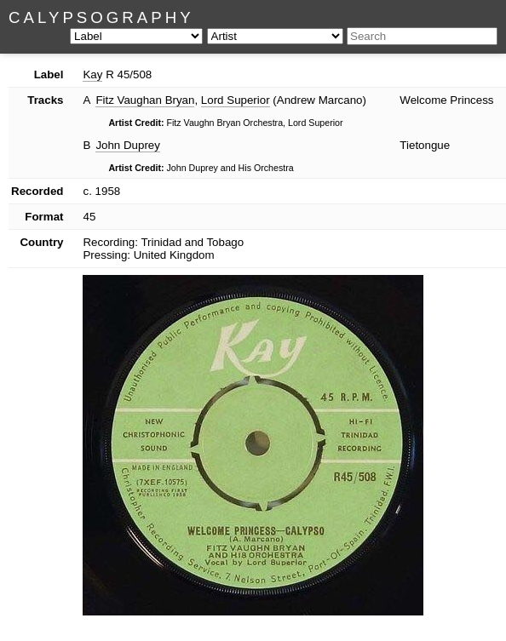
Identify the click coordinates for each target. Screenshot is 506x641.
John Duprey (127, 145)
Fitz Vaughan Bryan (144, 100)
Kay (92, 74)
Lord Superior (235, 100)
